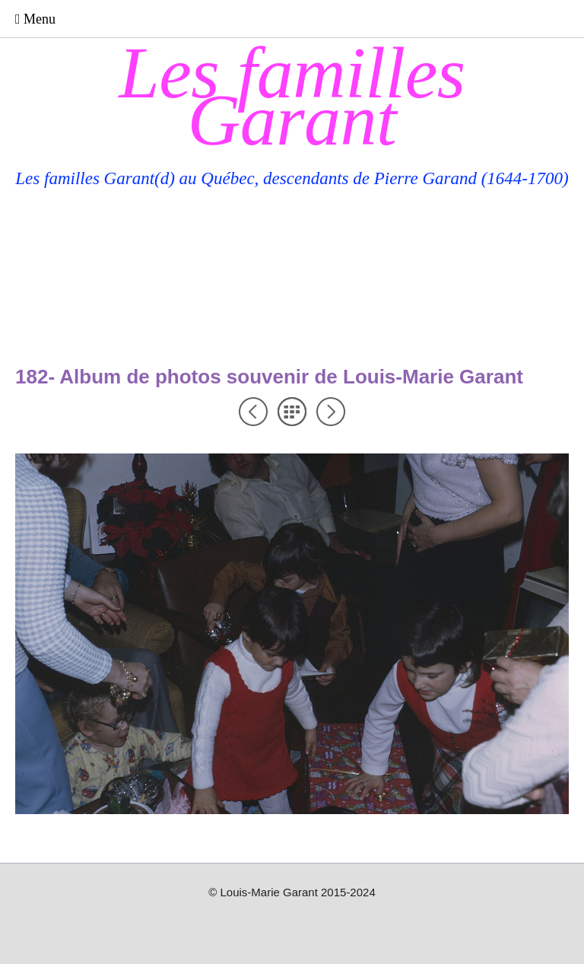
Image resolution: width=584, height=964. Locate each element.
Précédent (253, 411)
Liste (292, 411)
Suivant (330, 411)
